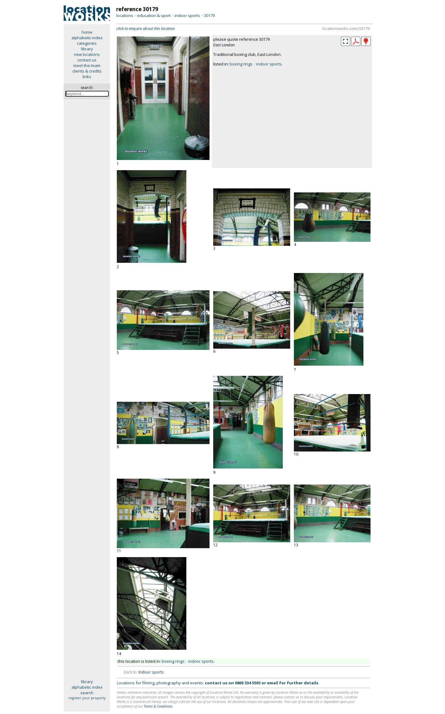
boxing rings (241, 64)
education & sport (154, 15)
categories (87, 43)
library (87, 49)
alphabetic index (87, 37)
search (86, 692)
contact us (86, 60)
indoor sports (187, 15)
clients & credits (87, 71)
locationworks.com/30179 (346, 28)
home (87, 32)
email (272, 683)
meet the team (86, 65)
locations (124, 15)
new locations (87, 54)
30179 (209, 15)
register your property (87, 697)
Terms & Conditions (158, 706)
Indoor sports (151, 672)
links (87, 76)
